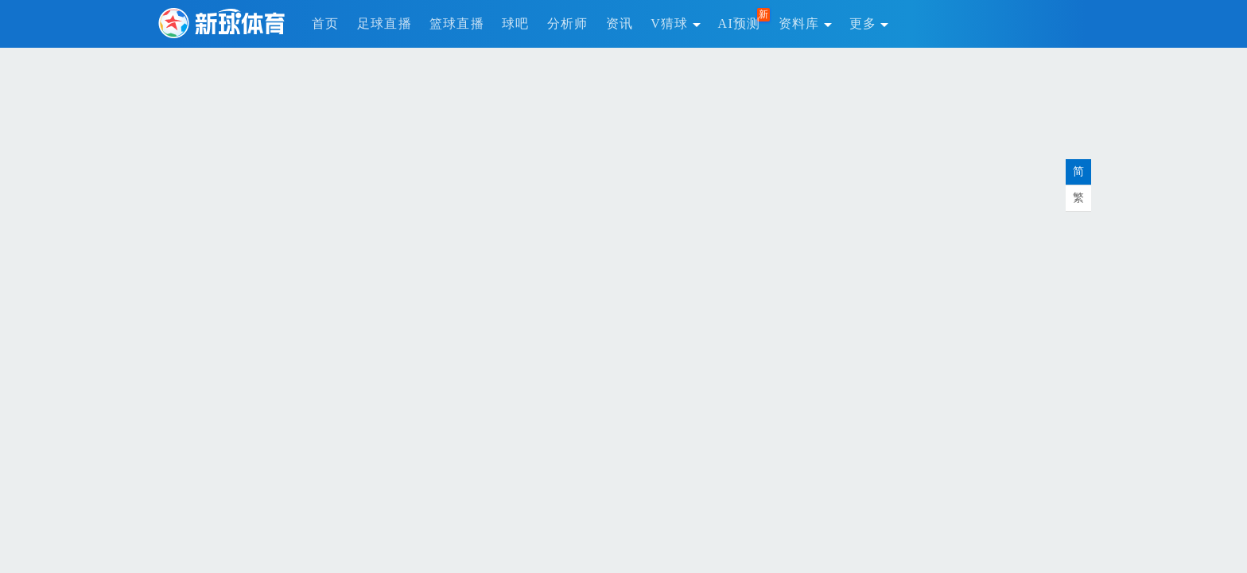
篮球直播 (456, 23)
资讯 (620, 23)
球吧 (516, 23)
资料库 (805, 23)
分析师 (568, 23)
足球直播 (384, 23)
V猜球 (675, 23)
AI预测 (739, 23)
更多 (869, 23)
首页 (326, 23)
